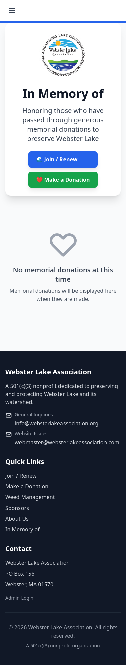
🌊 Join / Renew (57, 159)
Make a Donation (26, 486)
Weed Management (30, 497)
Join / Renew (20, 475)
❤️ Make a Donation (63, 179)
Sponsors (17, 508)
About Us (17, 518)
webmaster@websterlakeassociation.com (67, 442)
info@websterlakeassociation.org (56, 423)
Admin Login (19, 598)
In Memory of (22, 529)
